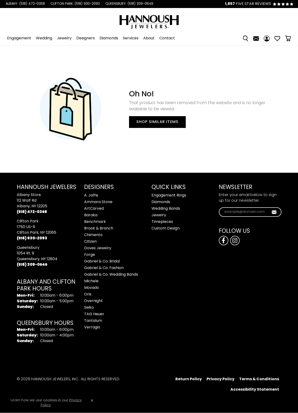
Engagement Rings (168, 195)
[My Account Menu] (266, 38)
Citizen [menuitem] (90, 242)
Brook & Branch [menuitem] (98, 228)
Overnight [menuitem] (93, 301)
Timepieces (162, 222)
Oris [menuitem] (87, 294)
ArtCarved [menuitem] (94, 209)
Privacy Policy (220, 379)
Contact (167, 38)
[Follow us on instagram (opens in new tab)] (235, 240)
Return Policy (188, 379)
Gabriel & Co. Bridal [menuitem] (102, 261)
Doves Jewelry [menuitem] (97, 248)
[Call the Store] (32, 212)
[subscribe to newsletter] (274, 212)
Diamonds (108, 38)
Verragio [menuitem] (92, 327)
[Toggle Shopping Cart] (288, 38)
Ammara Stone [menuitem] (98, 202)
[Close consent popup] (92, 400)
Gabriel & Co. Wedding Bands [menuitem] (111, 275)
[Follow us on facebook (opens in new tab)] (223, 240)
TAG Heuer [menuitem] (94, 314)
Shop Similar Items (157, 122)
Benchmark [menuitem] (95, 222)
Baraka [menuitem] (90, 215)
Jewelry (64, 38)
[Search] (245, 38)
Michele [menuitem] (91, 281)
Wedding (44, 38)
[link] (25, 4)
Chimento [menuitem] (93, 235)
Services (130, 38)
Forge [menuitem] (89, 255)
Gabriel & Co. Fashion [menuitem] (104, 268)
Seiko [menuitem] (89, 308)
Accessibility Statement (254, 389)
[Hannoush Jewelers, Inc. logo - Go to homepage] (149, 19)
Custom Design (165, 228)
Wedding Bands (165, 209)
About (149, 38)
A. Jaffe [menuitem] (91, 195)
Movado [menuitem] (91, 288)
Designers (85, 38)
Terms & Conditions (259, 379)
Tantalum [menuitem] (93, 321)
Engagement (19, 38)
